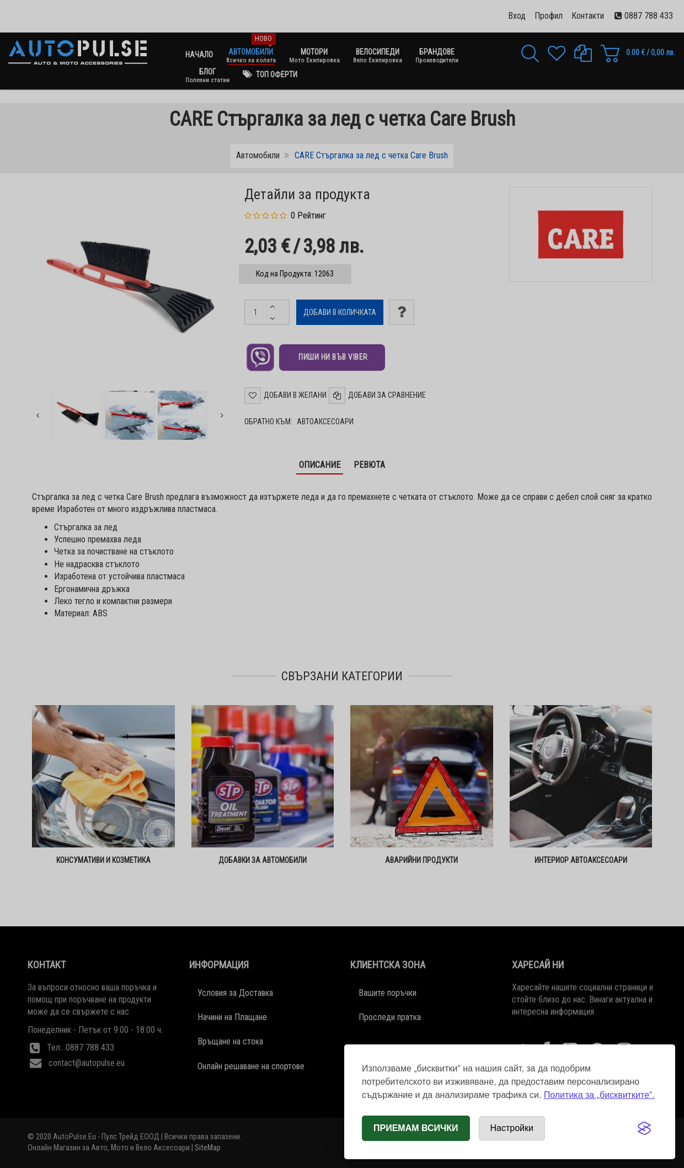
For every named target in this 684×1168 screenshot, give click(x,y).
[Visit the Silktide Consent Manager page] (644, 1128)
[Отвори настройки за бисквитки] (512, 1128)
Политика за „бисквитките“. (599, 1095)
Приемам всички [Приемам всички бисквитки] (415, 1128)
